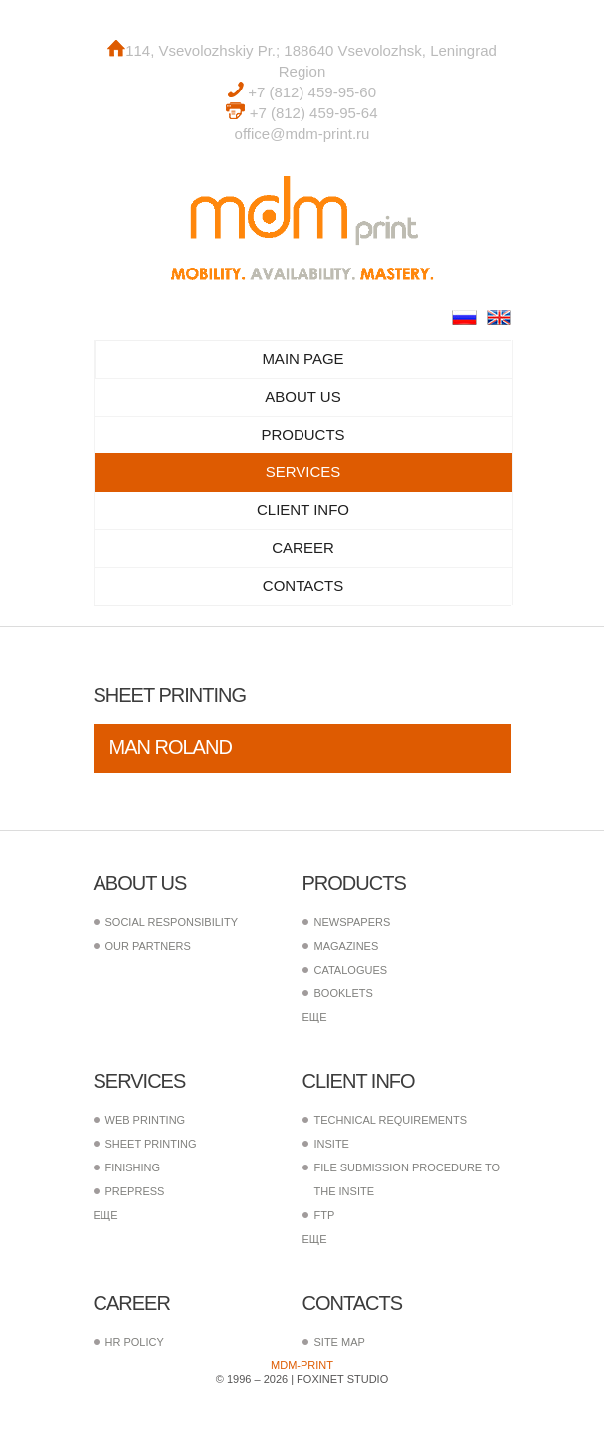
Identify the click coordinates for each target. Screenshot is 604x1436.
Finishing (133, 1167)
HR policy (134, 1341)
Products (302, 434)
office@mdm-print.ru (302, 133)
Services (303, 471)
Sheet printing (151, 1144)
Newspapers (352, 922)
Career (303, 547)
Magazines (346, 946)
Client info (303, 509)
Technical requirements (391, 1120)
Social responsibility (171, 922)
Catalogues (351, 970)
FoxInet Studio (342, 1379)
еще (314, 1017)
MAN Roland (170, 747)
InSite (331, 1144)
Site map (339, 1341)
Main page (302, 358)
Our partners (148, 946)
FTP (324, 1215)
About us (302, 396)
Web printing (145, 1120)
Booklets (343, 993)
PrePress (135, 1191)
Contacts (303, 585)
